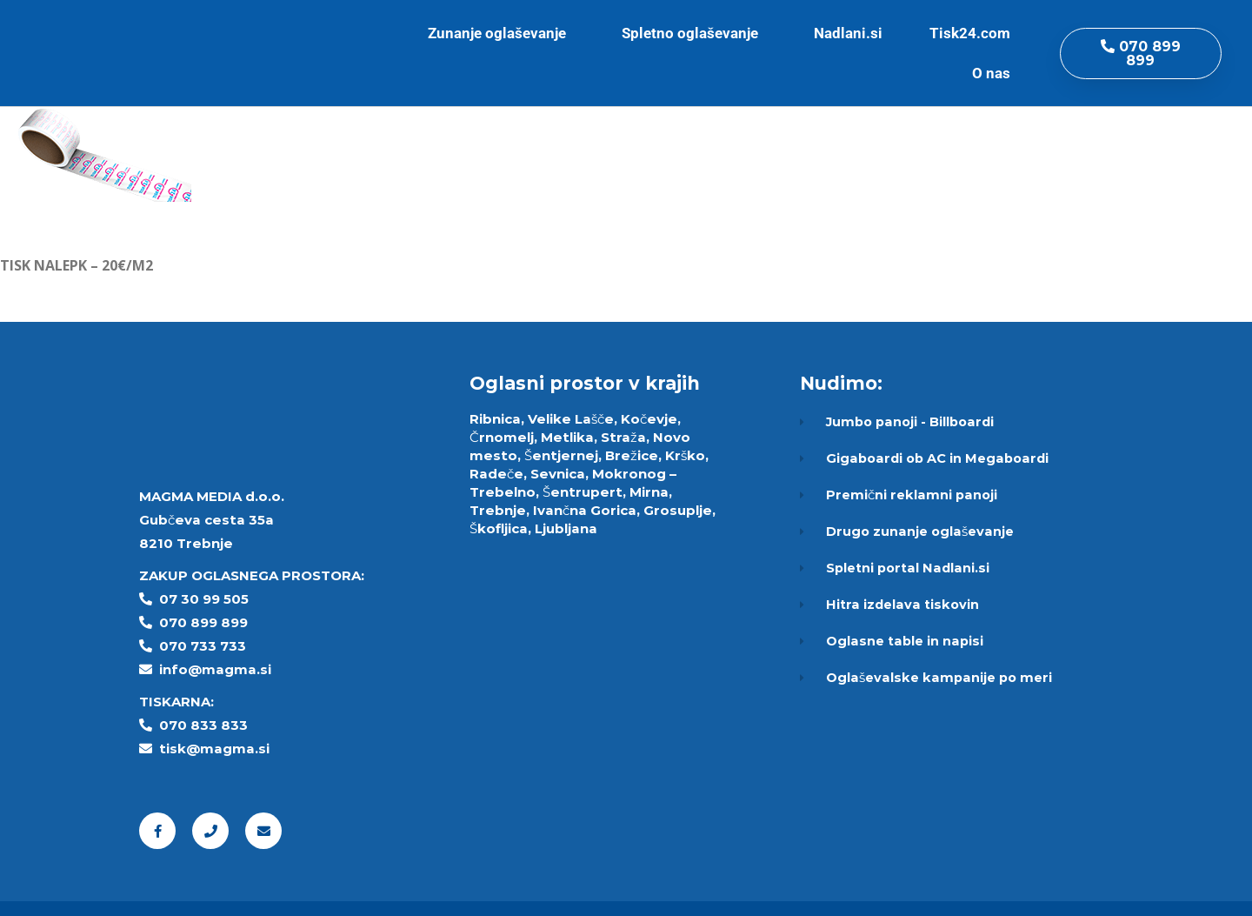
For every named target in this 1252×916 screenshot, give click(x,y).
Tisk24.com (974, 33)
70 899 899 (208, 622)
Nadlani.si (848, 33)
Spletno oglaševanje (694, 33)
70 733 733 (207, 646)
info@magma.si (215, 669)
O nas (995, 73)
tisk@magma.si (214, 748)
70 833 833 (208, 725)
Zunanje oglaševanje (501, 33)
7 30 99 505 (209, 599)
